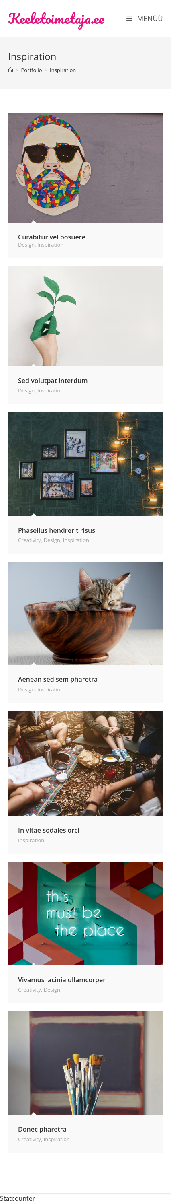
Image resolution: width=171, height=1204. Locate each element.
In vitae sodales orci (48, 830)
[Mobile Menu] (144, 18)
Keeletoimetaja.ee (56, 18)
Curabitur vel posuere (52, 237)
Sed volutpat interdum (53, 380)
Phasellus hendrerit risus (56, 530)
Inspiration (63, 70)
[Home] (10, 70)
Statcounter (17, 1198)
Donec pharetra (42, 1129)
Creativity (29, 540)
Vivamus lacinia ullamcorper (62, 979)
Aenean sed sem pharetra (58, 679)
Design (26, 244)
